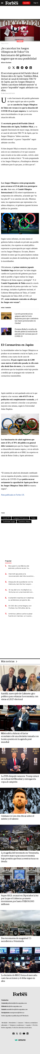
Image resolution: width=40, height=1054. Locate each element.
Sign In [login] (36, 3)
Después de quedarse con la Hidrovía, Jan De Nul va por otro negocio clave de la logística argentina (20, 583)
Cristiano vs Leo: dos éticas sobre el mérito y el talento (17, 817)
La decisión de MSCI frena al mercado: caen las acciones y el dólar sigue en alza (19, 978)
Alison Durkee (6, 62)
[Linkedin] (27, 1033)
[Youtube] (24, 1033)
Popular (8, 561)
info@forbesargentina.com (14, 1006)
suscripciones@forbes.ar (17, 1012)
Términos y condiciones (16, 1025)
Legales (28, 1025)
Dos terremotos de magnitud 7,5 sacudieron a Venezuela (16, 939)
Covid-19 (6, 518)
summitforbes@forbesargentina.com (17, 1009)
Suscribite (26, 3)
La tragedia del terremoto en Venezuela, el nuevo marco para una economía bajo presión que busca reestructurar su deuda (20, 857)
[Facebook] (14, 1033)
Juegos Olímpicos (20, 518)
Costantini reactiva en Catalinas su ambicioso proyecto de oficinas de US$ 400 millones (21, 599)
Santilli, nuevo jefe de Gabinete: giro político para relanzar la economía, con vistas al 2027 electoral (19, 696)
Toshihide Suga (9, 521)
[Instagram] (20, 1033)
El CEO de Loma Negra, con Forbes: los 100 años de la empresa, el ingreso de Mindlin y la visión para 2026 (21, 607)
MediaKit (4, 1023)
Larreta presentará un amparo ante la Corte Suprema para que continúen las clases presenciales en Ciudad (26, 318)
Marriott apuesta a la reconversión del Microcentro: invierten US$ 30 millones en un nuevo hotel (22, 575)
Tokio (33, 518)
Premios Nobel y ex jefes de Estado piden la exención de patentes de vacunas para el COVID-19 (26, 332)
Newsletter (12, 1023)
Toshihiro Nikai (24, 521)
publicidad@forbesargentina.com (17, 1003)
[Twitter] (17, 1033)
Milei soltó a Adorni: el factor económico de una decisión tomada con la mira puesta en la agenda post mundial (20, 737)
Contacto (20, 1023)
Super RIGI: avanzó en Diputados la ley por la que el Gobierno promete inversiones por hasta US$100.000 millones (20, 900)
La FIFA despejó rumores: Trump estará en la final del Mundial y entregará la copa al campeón (20, 779)
